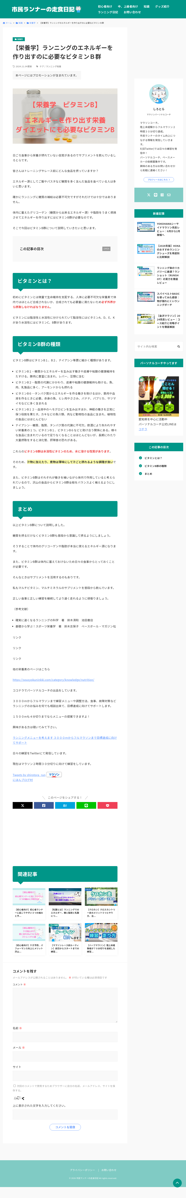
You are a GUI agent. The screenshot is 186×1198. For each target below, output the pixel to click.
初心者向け (105, 6)
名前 (17, 1028)
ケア (42, 66)
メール (19, 1047)
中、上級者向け (128, 6)
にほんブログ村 (23, 780)
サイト (17, 1067)
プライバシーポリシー (82, 1170)
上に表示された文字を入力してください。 (40, 1105)
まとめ (148, 473)
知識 (147, 6)
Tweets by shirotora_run (29, 775)
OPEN (106, 249)
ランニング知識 (53, 66)
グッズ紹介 (162, 6)
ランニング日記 (108, 12)
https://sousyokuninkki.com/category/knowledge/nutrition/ (53, 680)
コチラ (143, 429)
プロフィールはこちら (158, 179)
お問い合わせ (132, 12)
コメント (19, 984)
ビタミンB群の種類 (155, 466)
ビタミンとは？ (153, 458)
